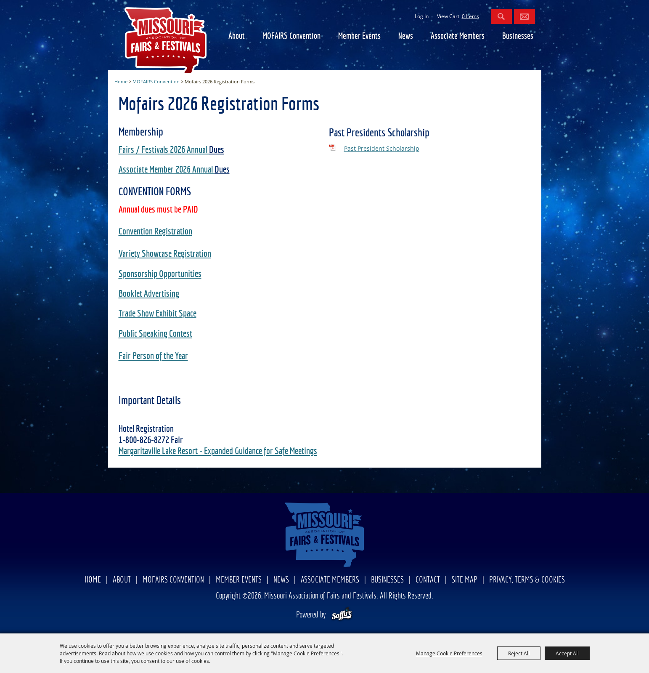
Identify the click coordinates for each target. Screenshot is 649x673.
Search (501, 16)
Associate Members (458, 36)
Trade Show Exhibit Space (157, 314)
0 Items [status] (470, 16)
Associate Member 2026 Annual (167, 170)
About (236, 36)
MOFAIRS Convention (291, 36)
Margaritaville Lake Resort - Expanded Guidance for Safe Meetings (218, 451)
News (405, 36)
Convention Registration (155, 232)
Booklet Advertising (149, 294)
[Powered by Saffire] (342, 615)
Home (120, 81)
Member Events (359, 36)
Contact (428, 580)
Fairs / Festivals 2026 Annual (164, 150)
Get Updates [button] (524, 16)
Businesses (517, 36)
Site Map (464, 580)
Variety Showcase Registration (165, 254)
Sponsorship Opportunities (160, 274)
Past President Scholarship (381, 148)
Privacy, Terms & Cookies (527, 580)
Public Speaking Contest (155, 334)
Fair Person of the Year (153, 356)
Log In (422, 16)
